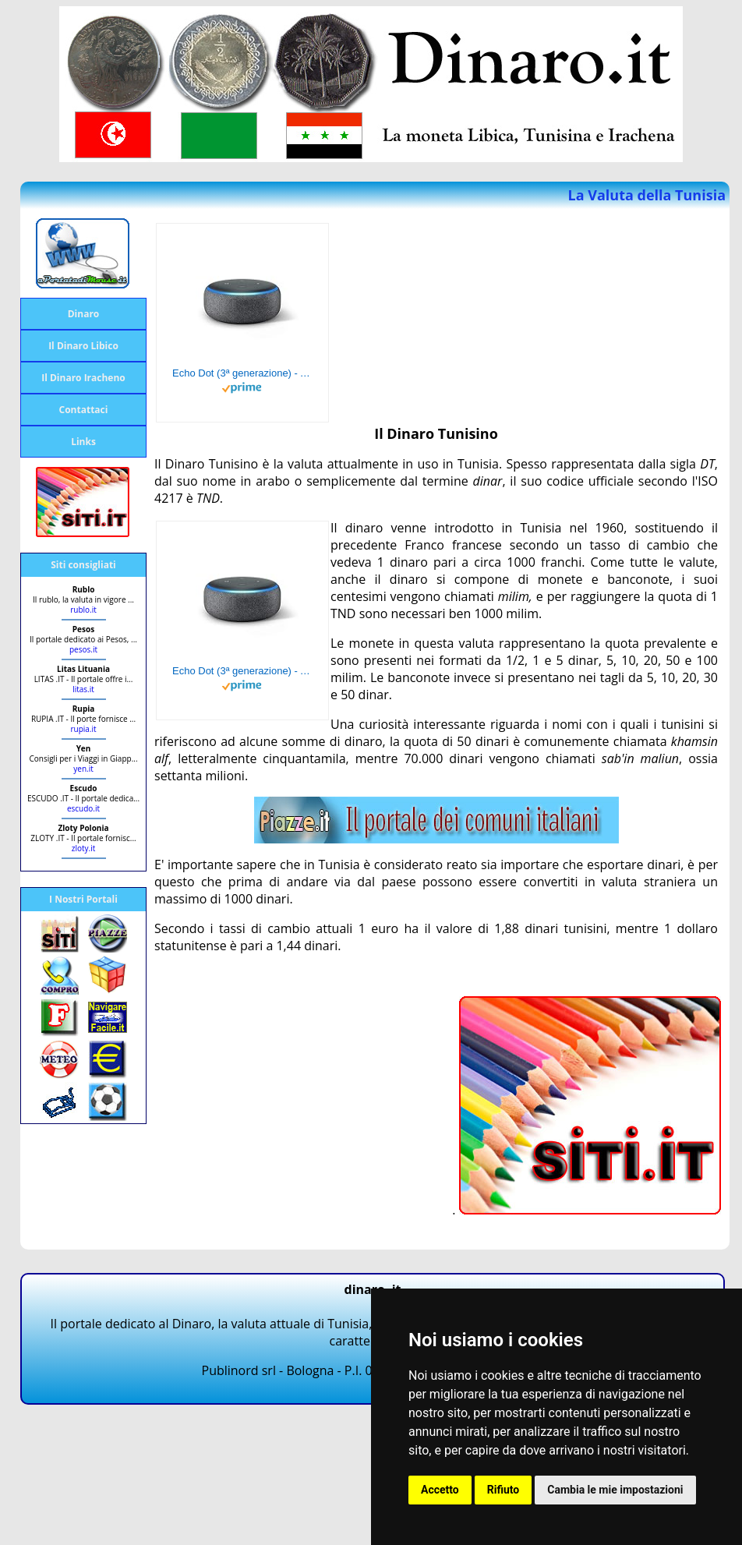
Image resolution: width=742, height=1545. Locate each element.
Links (83, 441)
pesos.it (83, 649)
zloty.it (84, 848)
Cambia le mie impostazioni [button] (615, 1489)
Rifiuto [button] (503, 1489)
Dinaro (84, 313)
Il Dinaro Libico (83, 345)
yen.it (83, 768)
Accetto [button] (440, 1489)
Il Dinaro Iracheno (83, 377)
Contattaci (83, 409)
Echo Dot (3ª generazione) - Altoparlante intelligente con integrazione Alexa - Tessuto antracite (242, 373)
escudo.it (83, 808)
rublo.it (83, 609)
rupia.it (83, 728)
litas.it (83, 689)
